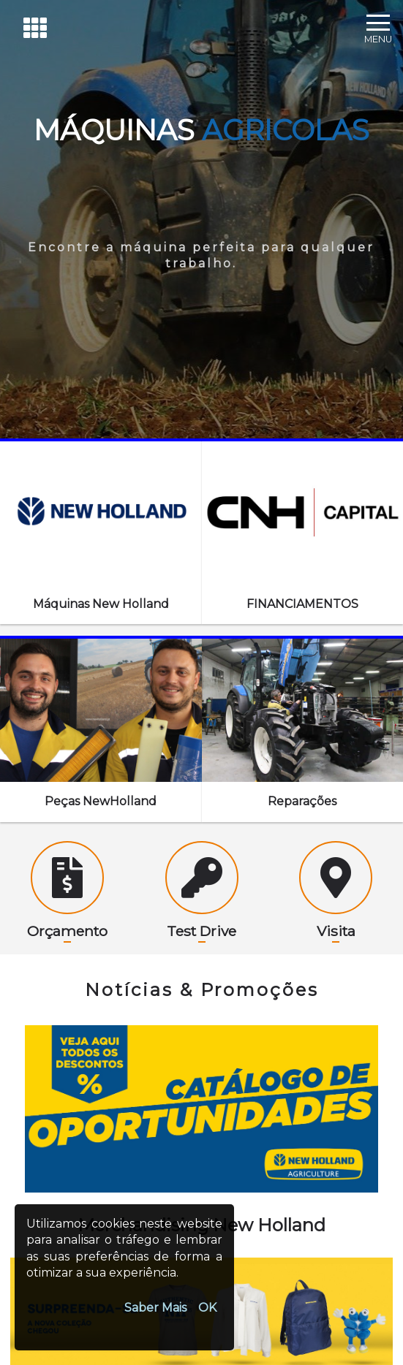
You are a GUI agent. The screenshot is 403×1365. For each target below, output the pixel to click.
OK (207, 1308)
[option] (201, 1109)
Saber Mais (155, 1308)
